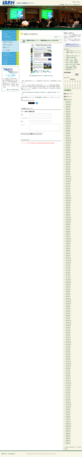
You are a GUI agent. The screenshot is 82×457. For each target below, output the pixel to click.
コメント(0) (50, 97)
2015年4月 (68, 313)
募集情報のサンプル (70, 69)
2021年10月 (68, 180)
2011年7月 (68, 390)
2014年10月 (68, 324)
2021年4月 (68, 190)
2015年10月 (68, 303)
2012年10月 (68, 365)
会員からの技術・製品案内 (72, 62)
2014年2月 (68, 337)
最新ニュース (6, 47)
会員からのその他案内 (71, 66)
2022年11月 (68, 159)
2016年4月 (68, 293)
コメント (23, 124)
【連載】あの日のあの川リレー (73, 55)
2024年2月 (68, 135)
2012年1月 (68, 380)
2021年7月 (68, 185)
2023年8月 (68, 145)
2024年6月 (68, 130)
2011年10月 (68, 385)
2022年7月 (68, 166)
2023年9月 (68, 144)
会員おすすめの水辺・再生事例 (73, 64)
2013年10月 (68, 344)
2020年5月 (68, 209)
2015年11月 (68, 301)
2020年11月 (68, 198)
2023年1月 (68, 157)
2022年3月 (68, 173)
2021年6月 (68, 186)
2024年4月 (68, 133)
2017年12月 (68, 258)
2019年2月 (68, 234)
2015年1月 (68, 318)
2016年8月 (68, 286)
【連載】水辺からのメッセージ (73, 50)
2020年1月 (68, 216)
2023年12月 (68, 139)
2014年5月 (68, 332)
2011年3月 (68, 397)
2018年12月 (68, 238)
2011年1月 (68, 401)
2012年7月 (68, 370)
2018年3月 (68, 253)
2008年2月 (68, 442)
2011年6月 (68, 392)
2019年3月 (68, 233)
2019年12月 (68, 217)
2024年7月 (68, 128)
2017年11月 (68, 260)
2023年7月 (68, 147)
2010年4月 (68, 416)
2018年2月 (68, 255)
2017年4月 (68, 272)
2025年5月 (68, 113)
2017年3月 (68, 274)
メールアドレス (24, 118)
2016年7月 (68, 288)
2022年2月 (68, 174)
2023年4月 (68, 152)
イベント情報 (6, 50)
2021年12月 (68, 176)
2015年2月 (68, 317)
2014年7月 (68, 329)
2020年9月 (68, 202)
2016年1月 (68, 298)
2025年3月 (68, 116)
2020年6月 (68, 207)
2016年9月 (68, 284)
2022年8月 (68, 164)
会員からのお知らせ (8, 44)
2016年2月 (68, 296)
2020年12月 (68, 197)
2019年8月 (68, 224)
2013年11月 (68, 342)
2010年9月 (68, 408)
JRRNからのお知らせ (8, 42)
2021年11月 (68, 178)
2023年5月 (68, 150)
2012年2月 (68, 378)
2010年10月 (68, 406)
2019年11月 (68, 219)
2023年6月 (68, 149)
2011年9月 (68, 387)
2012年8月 (68, 368)
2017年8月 (68, 265)
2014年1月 (68, 339)
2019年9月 (68, 222)
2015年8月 (68, 306)
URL (22, 121)
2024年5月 (68, 132)
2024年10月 (68, 123)
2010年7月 (68, 411)
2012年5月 (68, 373)
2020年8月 (68, 204)
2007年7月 (68, 443)
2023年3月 (68, 154)
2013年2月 (68, 358)
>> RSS (65, 449)
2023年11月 (68, 140)
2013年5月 (68, 353)
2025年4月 (68, 114)
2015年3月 (68, 315)
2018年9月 (68, 243)
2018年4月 (68, 252)
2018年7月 (68, 246)
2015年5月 (68, 312)
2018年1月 (68, 257)
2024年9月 (68, 125)
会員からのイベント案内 (71, 59)
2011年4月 (68, 395)
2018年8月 (68, 245)
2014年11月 (68, 322)
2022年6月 (68, 168)
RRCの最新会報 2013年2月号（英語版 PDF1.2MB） (41, 75)
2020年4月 (68, 210)
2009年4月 (68, 435)
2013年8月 (68, 348)
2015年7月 (68, 308)
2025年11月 (68, 103)
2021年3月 (68, 192)
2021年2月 (68, 193)
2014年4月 (68, 334)
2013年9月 (68, 346)
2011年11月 (68, 383)
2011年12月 (68, 382)
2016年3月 (68, 294)
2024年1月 (68, 137)
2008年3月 (68, 440)
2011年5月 (68, 394)
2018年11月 (68, 240)
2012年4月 (68, 375)
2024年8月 (68, 126)
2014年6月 (68, 330)
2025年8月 (68, 108)
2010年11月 (68, 404)
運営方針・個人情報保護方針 (9, 453)
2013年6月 (68, 351)
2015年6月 (68, 310)
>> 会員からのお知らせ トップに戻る (72, 447)
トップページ (4, 28)
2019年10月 (68, 221)
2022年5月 (68, 169)
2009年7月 (68, 432)
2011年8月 (68, 389)
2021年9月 (68, 181)
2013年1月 (68, 359)
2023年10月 (68, 142)
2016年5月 (68, 291)
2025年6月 (68, 111)
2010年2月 (68, 419)
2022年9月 (68, 162)
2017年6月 (68, 269)
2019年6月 (68, 228)
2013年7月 (68, 349)
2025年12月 (68, 101)
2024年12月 (68, 120)
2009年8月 (68, 430)
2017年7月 (68, 267)
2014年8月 (68, 327)
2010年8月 (68, 409)
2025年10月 (68, 104)
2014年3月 (68, 336)
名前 (22, 114)
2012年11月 (68, 363)
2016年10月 (68, 282)
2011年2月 (68, 399)
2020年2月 (68, 214)
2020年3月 (68, 212)
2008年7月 (68, 438)
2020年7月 (68, 205)
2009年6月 (68, 433)
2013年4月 (68, 354)
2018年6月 (68, 248)
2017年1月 (68, 277)
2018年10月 (68, 241)
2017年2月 (68, 276)
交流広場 (5, 63)
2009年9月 (68, 428)
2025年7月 (68, 109)
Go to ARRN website (13, 89)
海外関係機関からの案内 (40, 97)
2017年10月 (68, 262)
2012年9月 (68, 366)
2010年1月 (68, 421)
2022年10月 (68, 161)
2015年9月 (68, 305)
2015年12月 (68, 300)
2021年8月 (68, 183)
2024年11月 (68, 121)
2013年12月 (68, 341)
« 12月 (67, 90)
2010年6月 (68, 413)
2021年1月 (68, 195)
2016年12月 (68, 279)
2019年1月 (68, 236)
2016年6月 (68, 289)
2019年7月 (68, 226)
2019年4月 (68, 231)
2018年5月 (68, 250)
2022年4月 (68, 171)
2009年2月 (68, 437)
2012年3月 (68, 377)
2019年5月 (68, 229)
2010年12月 (68, 402)
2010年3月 (68, 418)
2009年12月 (68, 423)
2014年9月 (68, 325)
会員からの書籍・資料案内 (72, 61)
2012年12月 (68, 361)
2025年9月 (68, 106)
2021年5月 (68, 188)
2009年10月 (68, 426)
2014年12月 (68, 320)
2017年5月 (68, 270)
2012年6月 (68, 372)
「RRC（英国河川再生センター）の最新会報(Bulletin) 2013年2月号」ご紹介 (41, 41)
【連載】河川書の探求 (71, 57)
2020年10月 (68, 200)
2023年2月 (68, 156)
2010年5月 (68, 414)
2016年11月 (68, 281)
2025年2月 (68, 118)
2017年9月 (68, 264)
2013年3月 (68, 356)
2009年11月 (68, 425)
